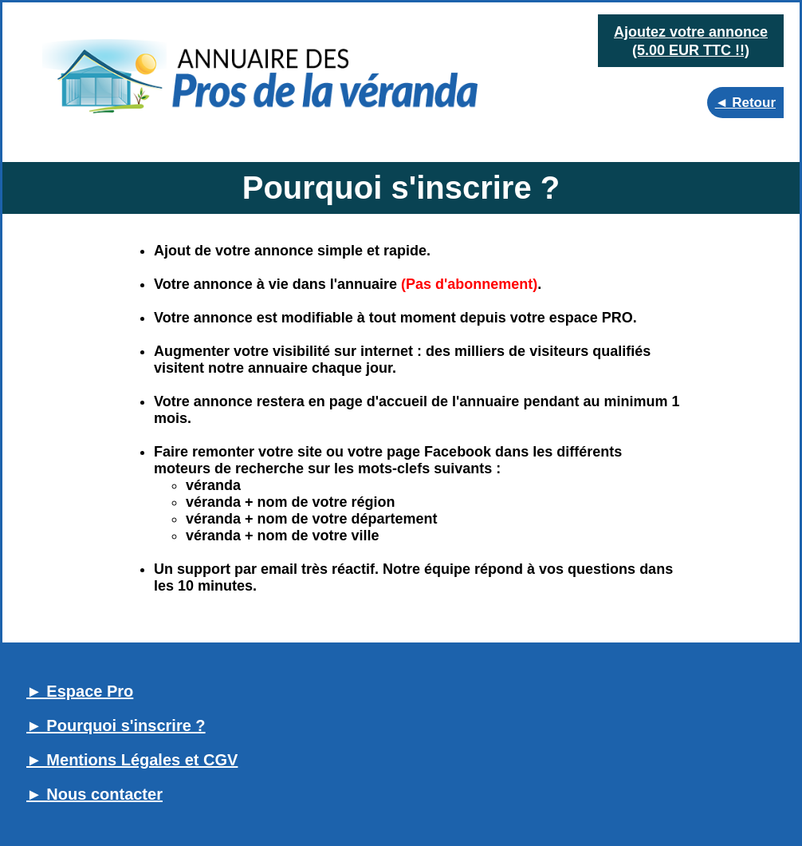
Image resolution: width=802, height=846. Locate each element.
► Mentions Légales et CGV (132, 760)
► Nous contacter (94, 794)
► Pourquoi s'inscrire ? (116, 725)
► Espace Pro (79, 691)
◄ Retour (745, 102)
